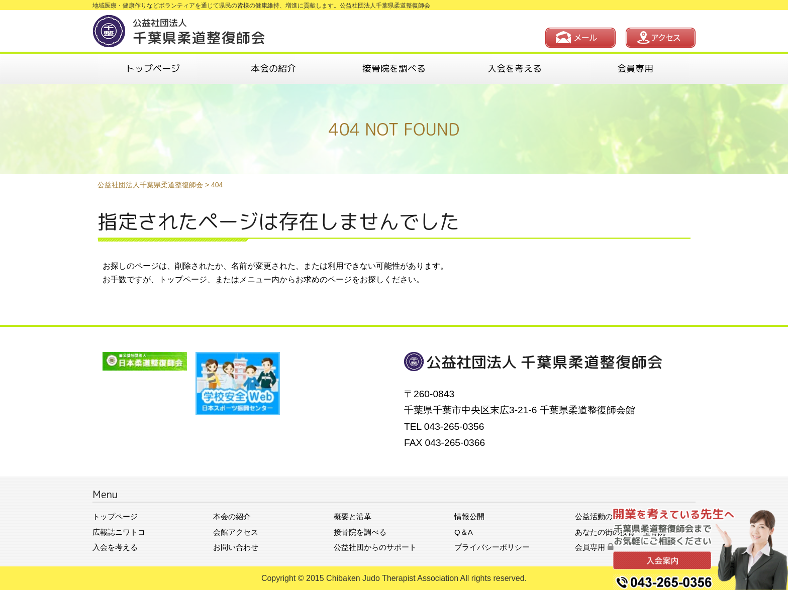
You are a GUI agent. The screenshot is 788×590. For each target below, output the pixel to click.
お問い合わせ (235, 547)
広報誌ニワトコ (118, 532)
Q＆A (463, 532)
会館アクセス (235, 532)
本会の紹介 (273, 68)
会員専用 (635, 68)
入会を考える (514, 68)
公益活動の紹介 (601, 516)
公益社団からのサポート (375, 547)
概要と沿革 (352, 516)
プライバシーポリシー (492, 547)
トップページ (153, 68)
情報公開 (469, 516)
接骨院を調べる (394, 68)
